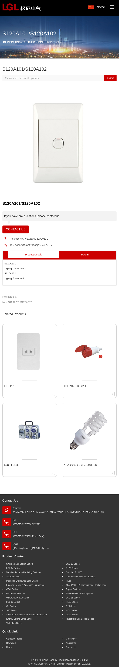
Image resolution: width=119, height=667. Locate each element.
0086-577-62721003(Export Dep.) (33, 245)
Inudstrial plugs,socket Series (80, 619)
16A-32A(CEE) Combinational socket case (86, 585)
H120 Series (72, 602)
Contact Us (16, 229)
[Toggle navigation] (112, 7)
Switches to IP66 (74, 572)
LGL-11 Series (73, 598)
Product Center (35, 42)
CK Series (11, 606)
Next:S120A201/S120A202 (17, 302)
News (9, 647)
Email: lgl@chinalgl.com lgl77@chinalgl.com (31, 546)
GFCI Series (12, 589)
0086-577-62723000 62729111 (31, 238)
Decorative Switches (15, 593)
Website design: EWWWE (78, 664)
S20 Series (71, 606)
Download (11, 643)
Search (110, 78)
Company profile (14, 639)
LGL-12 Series (13, 602)
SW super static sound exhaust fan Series (26, 614)
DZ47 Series (72, 614)
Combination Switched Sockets (80, 576)
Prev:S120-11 (10, 296)
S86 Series (11, 610)
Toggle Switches (73, 589)
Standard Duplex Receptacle (79, 593)
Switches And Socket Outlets (19, 564)
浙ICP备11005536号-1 (39, 664)
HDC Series (71, 610)
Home (18, 42)
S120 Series (54, 42)
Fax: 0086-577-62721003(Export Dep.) (28, 534)
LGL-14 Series (13, 568)
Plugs (68, 581)
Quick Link (10, 631)
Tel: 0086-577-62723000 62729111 (27, 522)
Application (71, 643)
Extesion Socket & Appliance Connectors (25, 585)
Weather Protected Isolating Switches (23, 572)
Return (85, 254)
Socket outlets (13, 576)
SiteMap (60, 664)
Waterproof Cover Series (17, 598)
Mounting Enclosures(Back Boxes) (22, 581)
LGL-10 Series (73, 564)
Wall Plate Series (14, 623)
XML (53, 664)
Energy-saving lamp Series (19, 619)
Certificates (71, 639)
